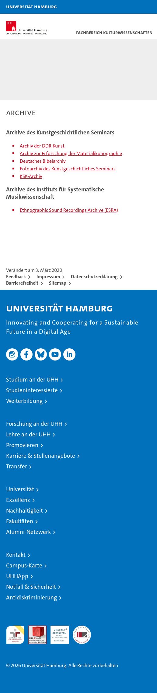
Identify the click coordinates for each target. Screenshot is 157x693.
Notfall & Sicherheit (31, 587)
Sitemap (57, 283)
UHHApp (17, 576)
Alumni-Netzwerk (28, 532)
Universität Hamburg (31, 6)
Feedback (16, 276)
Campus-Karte (24, 565)
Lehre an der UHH (28, 434)
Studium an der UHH (32, 379)
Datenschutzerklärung (94, 276)
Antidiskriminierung (31, 597)
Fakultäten (19, 521)
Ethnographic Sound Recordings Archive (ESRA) (69, 210)
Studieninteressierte (32, 390)
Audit (34, 629)
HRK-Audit (56, 632)
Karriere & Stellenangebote (40, 456)
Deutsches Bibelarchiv (43, 161)
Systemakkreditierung (82, 629)
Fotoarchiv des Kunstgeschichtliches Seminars (68, 168)
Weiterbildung (24, 401)
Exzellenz (18, 500)
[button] (133, 7)
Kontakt (16, 555)
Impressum (48, 276)
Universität (20, 489)
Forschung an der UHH (34, 424)
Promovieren (22, 445)
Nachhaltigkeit (24, 510)
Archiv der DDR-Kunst (42, 146)
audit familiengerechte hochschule (15, 635)
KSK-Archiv (31, 176)
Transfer (16, 466)
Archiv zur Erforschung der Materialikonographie (71, 153)
